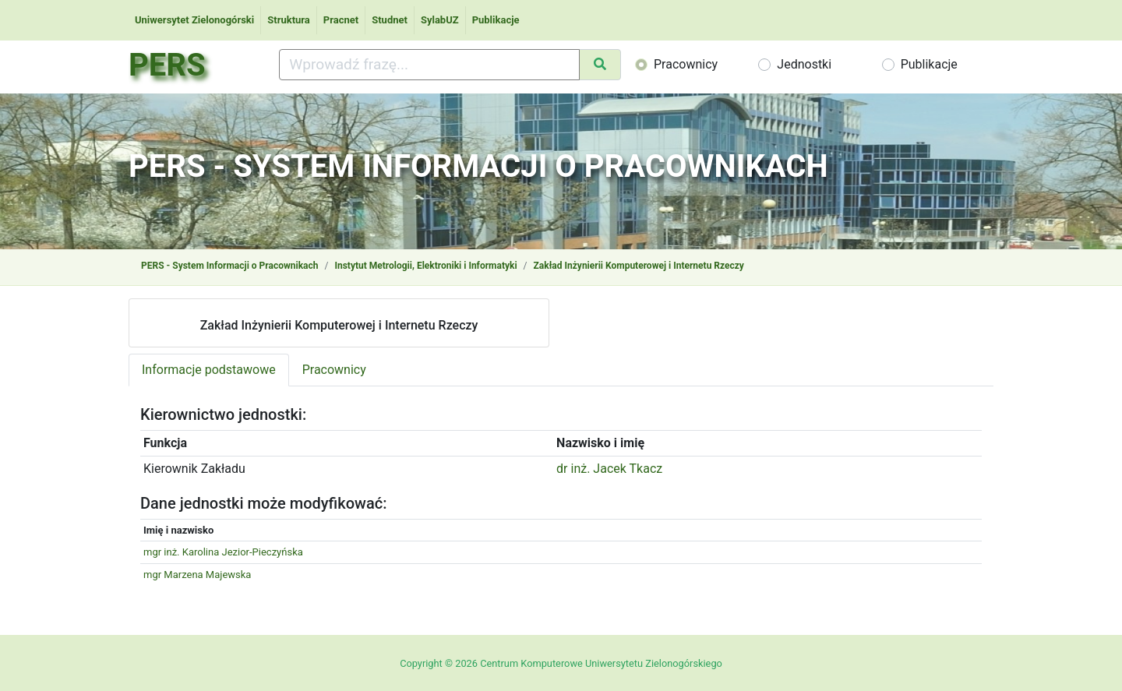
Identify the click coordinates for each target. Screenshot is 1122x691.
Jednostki (804, 64)
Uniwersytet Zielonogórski (194, 20)
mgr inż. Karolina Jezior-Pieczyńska (223, 552)
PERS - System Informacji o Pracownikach (229, 265)
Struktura (288, 20)
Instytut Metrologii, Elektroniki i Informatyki (425, 265)
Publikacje (496, 20)
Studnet (390, 20)
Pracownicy (686, 64)
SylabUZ (440, 20)
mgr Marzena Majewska (197, 574)
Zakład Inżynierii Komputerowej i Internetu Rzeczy (639, 265)
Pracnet (340, 20)
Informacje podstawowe (209, 369)
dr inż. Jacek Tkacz (609, 468)
